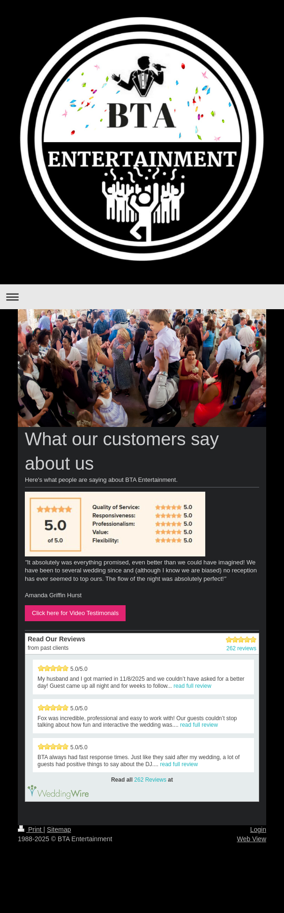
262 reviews (241, 648)
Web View (251, 839)
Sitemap (59, 829)
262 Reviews (150, 779)
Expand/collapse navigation (142, 297)
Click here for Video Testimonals (75, 612)
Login (258, 829)
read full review (192, 686)
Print (31, 829)
